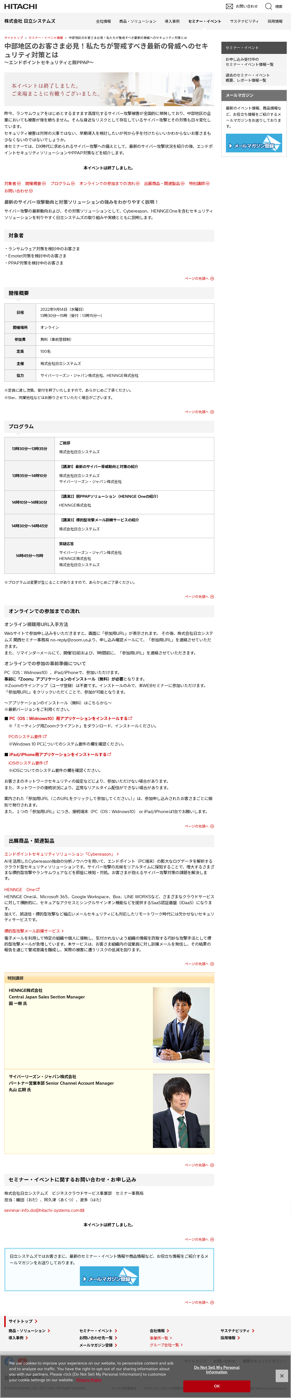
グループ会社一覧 (164, 1345)
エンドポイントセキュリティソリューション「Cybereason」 (59, 854)
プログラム (60, 183)
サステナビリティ (244, 21)
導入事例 (172, 21)
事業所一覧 (159, 1338)
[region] (145, 1376)
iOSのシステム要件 (26, 763)
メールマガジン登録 (96, 1345)
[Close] (282, 1376)
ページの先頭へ (197, 278)
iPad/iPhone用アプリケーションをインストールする (58, 754)
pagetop (284, 1207)
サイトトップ (13, 38)
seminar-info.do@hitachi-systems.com (42, 1210)
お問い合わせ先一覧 (96, 1338)
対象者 (10, 183)
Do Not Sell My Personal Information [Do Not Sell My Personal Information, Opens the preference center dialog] (217, 1369)
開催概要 (33, 183)
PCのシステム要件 (25, 736)
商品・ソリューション (137, 21)
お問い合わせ (16, 191)
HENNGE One (19, 889)
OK (217, 1386)
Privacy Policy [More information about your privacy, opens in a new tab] (88, 1380)
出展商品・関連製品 (162, 183)
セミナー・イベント (242, 47)
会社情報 (103, 21)
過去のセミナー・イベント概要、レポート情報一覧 (248, 78)
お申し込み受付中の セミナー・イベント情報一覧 (250, 62)
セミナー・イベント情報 (46, 38)
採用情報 (275, 21)
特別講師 (197, 183)
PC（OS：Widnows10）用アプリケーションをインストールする (68, 718)
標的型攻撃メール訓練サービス (32, 931)
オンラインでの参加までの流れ (107, 183)
